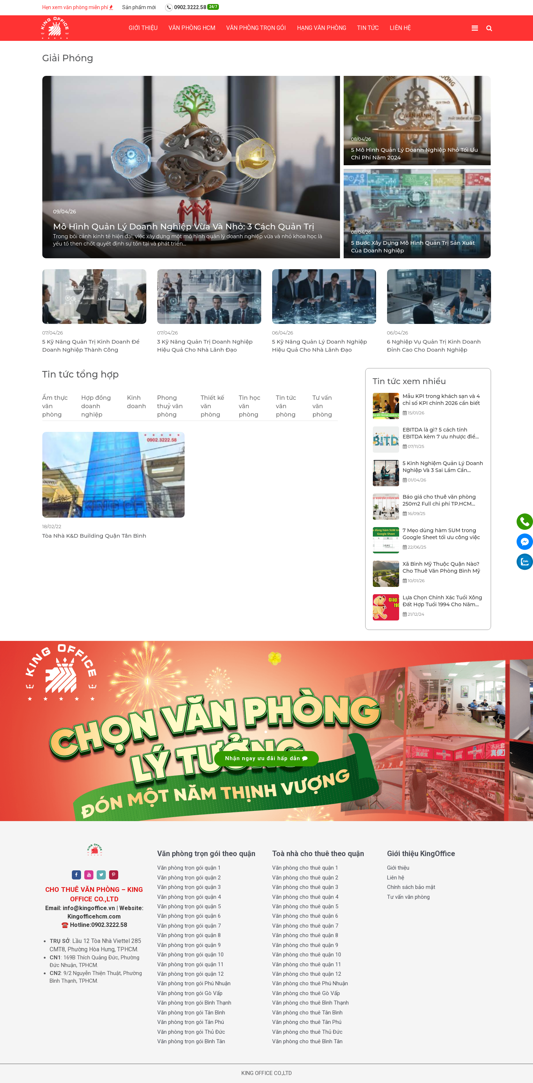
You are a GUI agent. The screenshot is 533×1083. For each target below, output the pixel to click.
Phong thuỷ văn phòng (170, 406)
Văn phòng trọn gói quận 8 (189, 935)
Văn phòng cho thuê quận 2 (305, 877)
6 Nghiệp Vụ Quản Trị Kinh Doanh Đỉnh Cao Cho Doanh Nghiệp (434, 345)
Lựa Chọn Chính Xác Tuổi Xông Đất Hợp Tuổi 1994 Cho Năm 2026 (442, 601)
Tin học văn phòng (249, 406)
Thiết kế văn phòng (212, 406)
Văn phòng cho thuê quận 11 (306, 964)
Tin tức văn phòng (286, 406)
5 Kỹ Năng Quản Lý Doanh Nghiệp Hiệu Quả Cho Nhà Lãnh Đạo (319, 345)
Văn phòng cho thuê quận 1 (305, 868)
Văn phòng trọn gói (256, 27)
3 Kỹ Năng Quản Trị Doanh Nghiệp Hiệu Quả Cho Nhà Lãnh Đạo (205, 345)
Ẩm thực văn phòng (55, 406)
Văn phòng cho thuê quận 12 (306, 974)
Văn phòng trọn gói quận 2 (189, 877)
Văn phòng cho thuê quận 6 (305, 916)
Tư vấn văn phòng (322, 406)
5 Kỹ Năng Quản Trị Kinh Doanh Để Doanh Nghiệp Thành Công (91, 345)
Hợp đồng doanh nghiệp (96, 406)
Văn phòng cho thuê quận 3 (305, 887)
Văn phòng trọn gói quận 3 (189, 887)
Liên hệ (400, 27)
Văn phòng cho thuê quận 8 (305, 935)
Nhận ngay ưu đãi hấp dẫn (266, 758)
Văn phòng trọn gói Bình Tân (191, 1041)
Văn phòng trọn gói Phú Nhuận (194, 983)
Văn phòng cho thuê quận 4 (305, 897)
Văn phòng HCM (192, 27)
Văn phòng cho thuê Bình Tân (307, 1041)
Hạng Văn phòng (321, 27)
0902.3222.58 (192, 8)
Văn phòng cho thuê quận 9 (305, 945)
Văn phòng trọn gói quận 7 (189, 926)
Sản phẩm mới (139, 7)
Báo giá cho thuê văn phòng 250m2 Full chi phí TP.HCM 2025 (439, 501)
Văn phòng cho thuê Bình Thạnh (310, 1002)
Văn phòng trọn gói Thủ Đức (191, 1032)
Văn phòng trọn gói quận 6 (189, 916)
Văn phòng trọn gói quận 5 (189, 906)
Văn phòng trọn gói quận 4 (189, 897)
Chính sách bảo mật (411, 887)
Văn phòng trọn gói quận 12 (190, 974)
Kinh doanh (136, 402)
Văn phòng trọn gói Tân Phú (190, 1022)
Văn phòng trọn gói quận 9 (189, 945)
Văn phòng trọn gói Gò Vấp (190, 993)
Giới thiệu (143, 27)
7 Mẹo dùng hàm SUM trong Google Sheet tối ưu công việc (441, 534)
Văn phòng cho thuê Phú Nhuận (310, 983)
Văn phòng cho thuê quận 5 (305, 906)
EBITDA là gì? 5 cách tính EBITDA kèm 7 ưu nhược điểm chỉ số (442, 433)
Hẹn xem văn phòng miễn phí (77, 7)
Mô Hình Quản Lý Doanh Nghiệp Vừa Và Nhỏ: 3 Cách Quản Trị (183, 226)
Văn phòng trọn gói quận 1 (189, 868)
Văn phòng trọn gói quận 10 (190, 954)
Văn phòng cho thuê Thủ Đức (307, 1032)
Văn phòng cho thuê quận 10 (306, 954)
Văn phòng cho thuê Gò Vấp (306, 993)
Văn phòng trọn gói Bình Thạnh (194, 1002)
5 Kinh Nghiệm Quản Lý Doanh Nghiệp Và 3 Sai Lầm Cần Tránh (443, 467)
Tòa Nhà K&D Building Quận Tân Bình (94, 535)
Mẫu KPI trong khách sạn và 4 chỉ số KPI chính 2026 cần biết (441, 400)
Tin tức (368, 27)
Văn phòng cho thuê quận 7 (305, 926)
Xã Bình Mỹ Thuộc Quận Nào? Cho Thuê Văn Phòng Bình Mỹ (441, 568)
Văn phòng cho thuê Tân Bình (307, 1012)
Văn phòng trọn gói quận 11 (190, 964)
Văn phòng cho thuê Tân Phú (306, 1022)
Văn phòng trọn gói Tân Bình (191, 1012)
